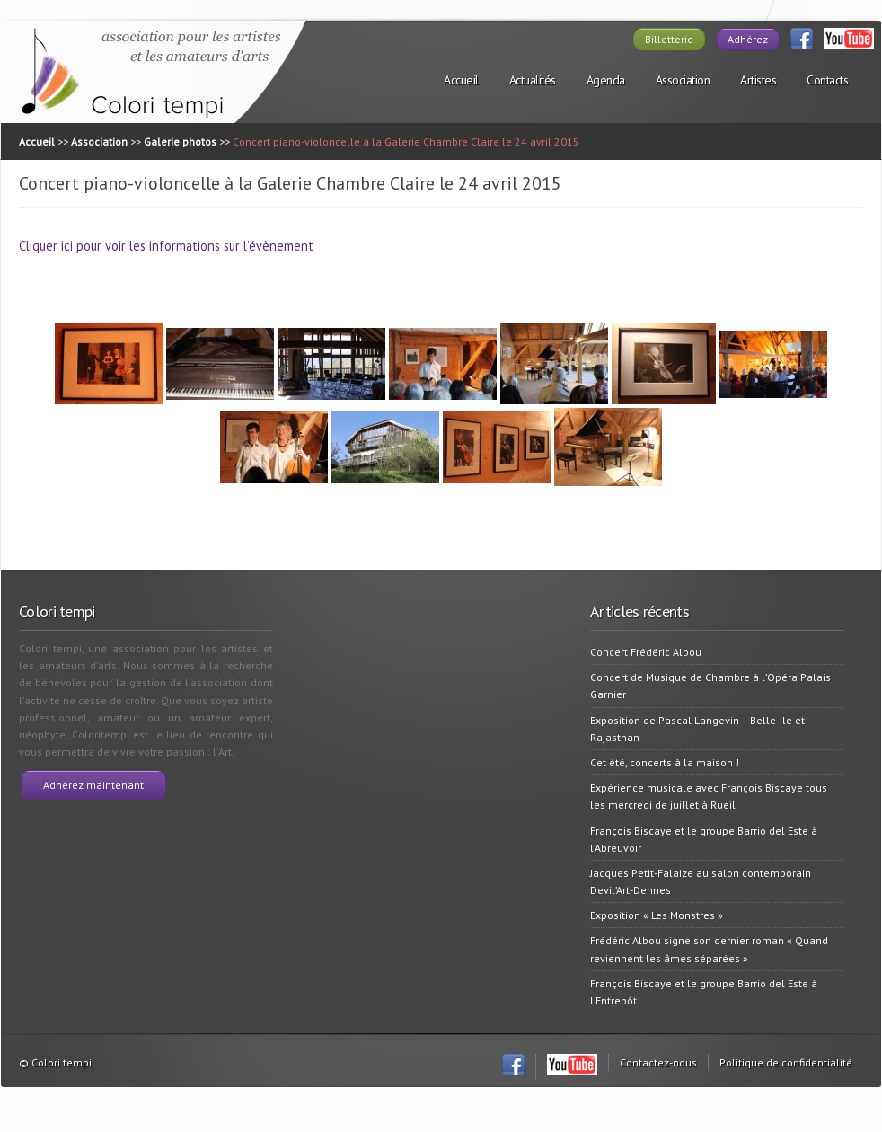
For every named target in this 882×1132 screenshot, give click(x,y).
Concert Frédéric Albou (645, 652)
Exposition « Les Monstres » (656, 915)
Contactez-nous (658, 1062)
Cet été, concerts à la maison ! (664, 762)
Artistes (758, 80)
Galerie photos (180, 141)
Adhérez (748, 39)
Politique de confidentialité (785, 1062)
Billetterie (669, 39)
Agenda (606, 80)
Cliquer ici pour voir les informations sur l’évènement (166, 245)
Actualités (532, 80)
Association (683, 80)
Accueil (461, 80)
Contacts (827, 80)
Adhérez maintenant (93, 785)
